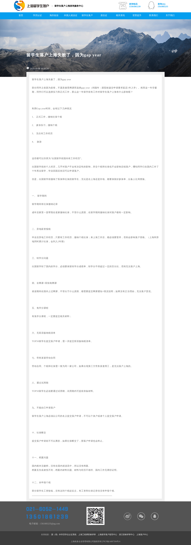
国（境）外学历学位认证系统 (64, 535)
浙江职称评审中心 (127, 535)
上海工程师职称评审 (88, 535)
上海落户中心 (143, 535)
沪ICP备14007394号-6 (111, 541)
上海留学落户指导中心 (108, 535)
